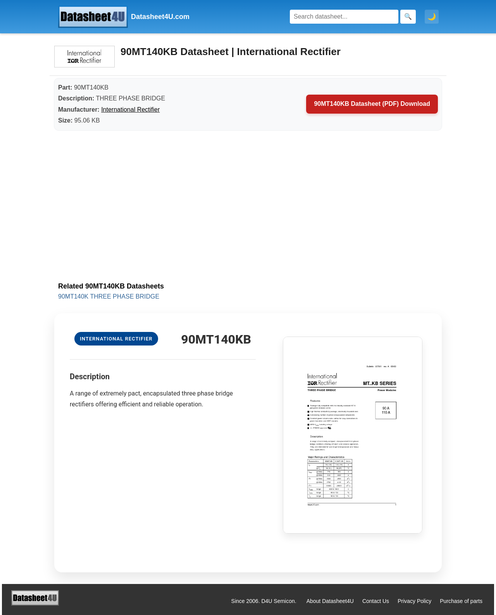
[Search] (344, 17)
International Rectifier (130, 109)
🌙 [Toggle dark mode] (431, 17)
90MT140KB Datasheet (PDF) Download (372, 103)
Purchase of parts (461, 601)
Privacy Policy (414, 601)
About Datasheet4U (330, 601)
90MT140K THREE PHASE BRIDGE (108, 296)
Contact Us (375, 601)
